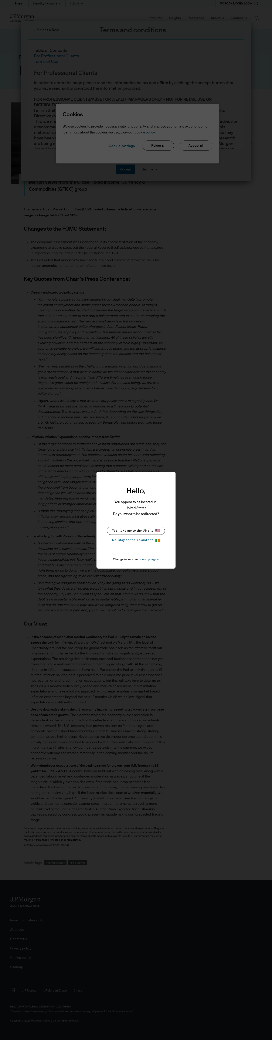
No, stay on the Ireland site (136, 540)
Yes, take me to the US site (136, 530)
